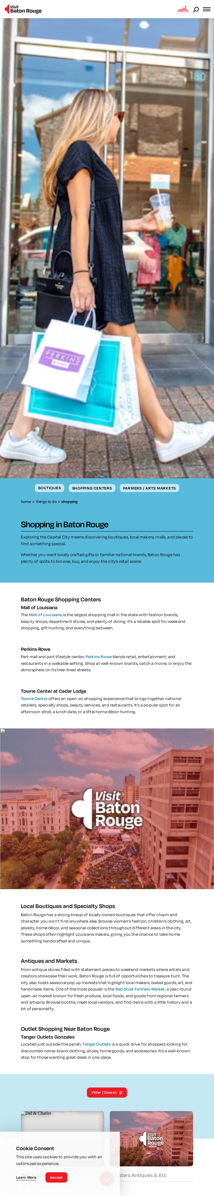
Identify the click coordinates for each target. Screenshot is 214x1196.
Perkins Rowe (99, 657)
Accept (56, 1177)
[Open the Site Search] (196, 9)
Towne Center (34, 699)
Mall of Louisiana (45, 615)
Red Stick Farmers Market (140, 989)
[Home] (23, 9)
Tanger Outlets (97, 1045)
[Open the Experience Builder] (183, 9)
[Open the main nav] (208, 9)
